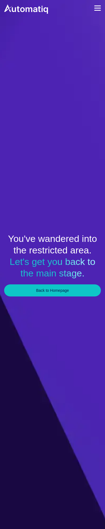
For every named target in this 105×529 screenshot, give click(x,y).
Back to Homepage (52, 290)
